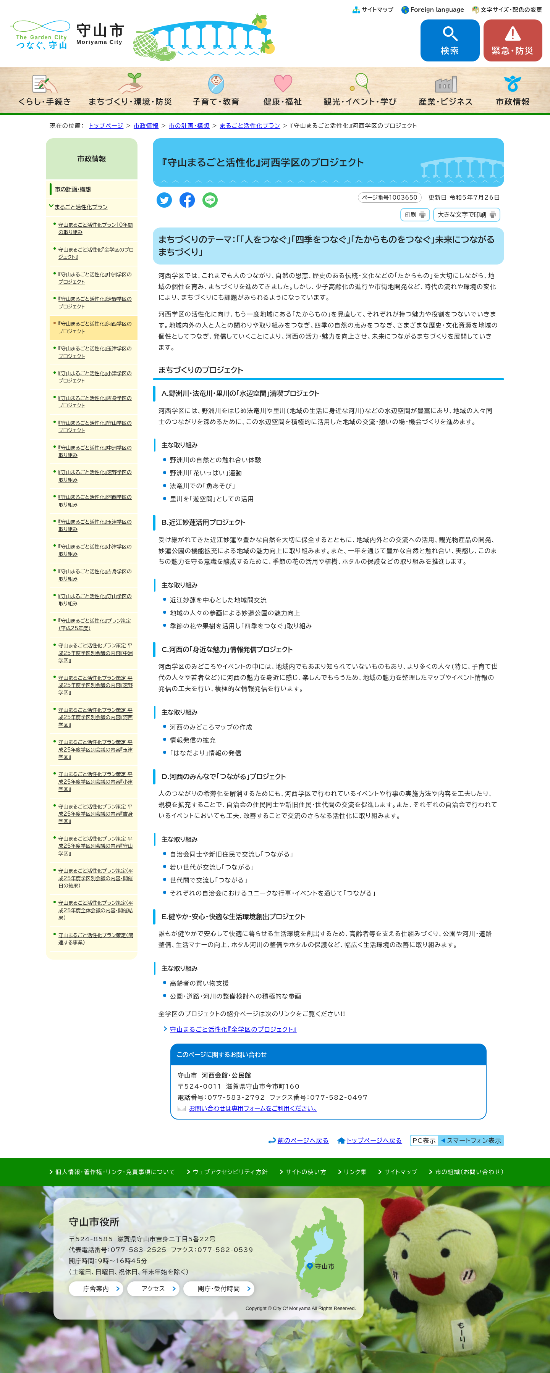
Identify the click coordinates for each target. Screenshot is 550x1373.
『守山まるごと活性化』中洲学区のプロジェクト (95, 278)
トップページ (106, 126)
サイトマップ (378, 10)
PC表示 (424, 1140)
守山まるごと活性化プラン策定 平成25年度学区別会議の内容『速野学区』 (95, 685)
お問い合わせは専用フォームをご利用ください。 (253, 1108)
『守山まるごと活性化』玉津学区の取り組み (95, 526)
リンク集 (355, 1172)
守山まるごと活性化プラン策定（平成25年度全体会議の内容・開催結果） (95, 910)
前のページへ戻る (303, 1140)
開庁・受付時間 (219, 1289)
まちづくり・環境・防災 (131, 101)
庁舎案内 (96, 1289)
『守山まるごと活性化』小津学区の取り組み (95, 550)
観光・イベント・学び (361, 101)
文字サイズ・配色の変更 (511, 10)
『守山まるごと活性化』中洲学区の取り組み (95, 451)
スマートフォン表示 (474, 1140)
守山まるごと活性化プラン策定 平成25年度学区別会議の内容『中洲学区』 (95, 653)
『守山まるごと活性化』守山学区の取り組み (95, 600)
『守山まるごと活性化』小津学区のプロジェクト (95, 377)
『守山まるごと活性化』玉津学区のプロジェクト (95, 352)
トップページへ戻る (374, 1140)
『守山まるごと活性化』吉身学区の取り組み (95, 575)
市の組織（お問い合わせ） (469, 1172)
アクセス (153, 1289)
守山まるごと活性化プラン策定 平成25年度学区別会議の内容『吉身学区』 (95, 814)
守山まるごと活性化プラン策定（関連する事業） (95, 939)
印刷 (410, 215)
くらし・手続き (45, 101)
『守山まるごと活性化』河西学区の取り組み (95, 501)
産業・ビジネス (446, 101)
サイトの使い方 (306, 1172)
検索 (450, 51)
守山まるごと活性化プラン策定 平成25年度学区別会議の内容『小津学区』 (95, 782)
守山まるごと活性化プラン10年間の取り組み (95, 229)
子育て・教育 (216, 101)
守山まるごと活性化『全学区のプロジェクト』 (233, 1029)
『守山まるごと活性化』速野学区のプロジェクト (95, 303)
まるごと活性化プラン (250, 126)
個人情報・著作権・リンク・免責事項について (115, 1172)
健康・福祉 (283, 101)
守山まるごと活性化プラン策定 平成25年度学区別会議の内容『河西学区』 (95, 718)
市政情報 (513, 101)
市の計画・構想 (189, 126)
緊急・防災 (513, 51)
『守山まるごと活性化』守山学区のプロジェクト (95, 427)
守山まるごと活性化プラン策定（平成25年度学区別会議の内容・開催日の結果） (95, 878)
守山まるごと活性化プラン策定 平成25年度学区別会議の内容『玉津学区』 (95, 750)
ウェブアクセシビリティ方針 (230, 1172)
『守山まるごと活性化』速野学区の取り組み (95, 476)
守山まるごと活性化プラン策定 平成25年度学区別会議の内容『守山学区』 (95, 846)
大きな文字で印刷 (462, 214)
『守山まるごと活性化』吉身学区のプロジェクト (95, 402)
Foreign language (437, 10)
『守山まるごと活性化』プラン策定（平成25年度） (94, 624)
